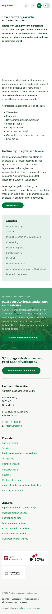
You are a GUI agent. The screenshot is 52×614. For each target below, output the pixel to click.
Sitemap (5, 599)
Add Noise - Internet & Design (27, 608)
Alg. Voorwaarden (9, 602)
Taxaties (10, 231)
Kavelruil (10, 258)
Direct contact (12, 205)
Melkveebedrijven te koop (14, 513)
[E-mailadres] (32, 5)
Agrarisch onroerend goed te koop (19, 507)
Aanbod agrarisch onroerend (23, 337)
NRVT (24, 172)
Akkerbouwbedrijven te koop (16, 528)
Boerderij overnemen (16, 274)
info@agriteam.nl (14, 426)
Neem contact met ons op (21, 370)
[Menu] (39, 5)
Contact (23, 602)
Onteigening (12, 242)
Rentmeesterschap (15, 263)
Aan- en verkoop (14, 226)
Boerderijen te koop (11, 518)
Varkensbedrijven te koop (14, 533)
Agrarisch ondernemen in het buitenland (26, 269)
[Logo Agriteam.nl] (10, 5)
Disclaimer (16, 599)
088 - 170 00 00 (13, 422)
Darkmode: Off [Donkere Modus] (46, 5)
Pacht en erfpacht (15, 247)
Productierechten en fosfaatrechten (23, 237)
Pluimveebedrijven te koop (15, 539)
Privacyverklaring (31, 599)
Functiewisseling (14, 253)
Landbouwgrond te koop (14, 523)
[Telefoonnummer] (26, 5)
